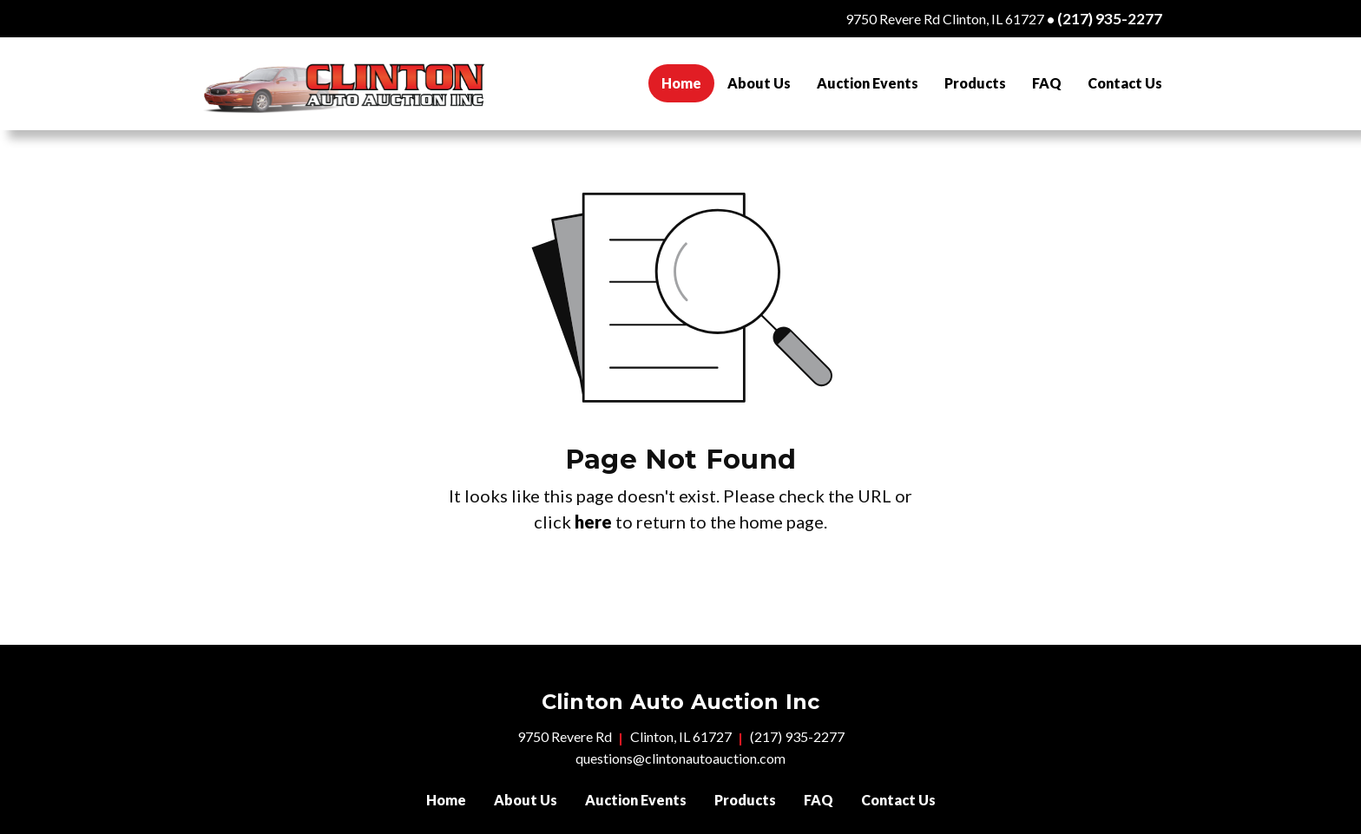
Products (975, 83)
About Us (759, 83)
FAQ (1047, 83)
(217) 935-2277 (1109, 19)
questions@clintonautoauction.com (680, 758)
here (593, 521)
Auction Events (867, 83)
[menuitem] (681, 83)
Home (687, 80)
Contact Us (1125, 83)
